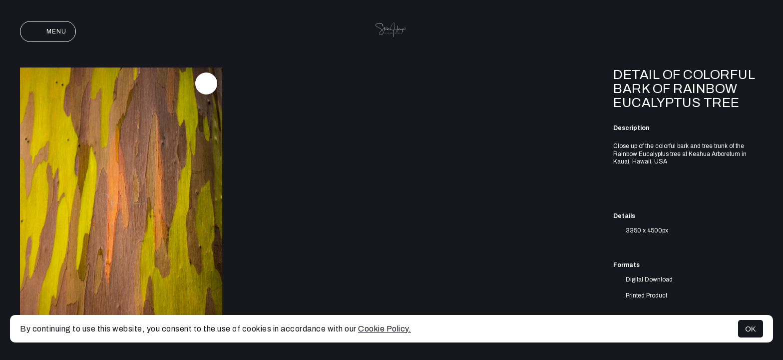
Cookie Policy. (384, 328)
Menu (47, 32)
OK (750, 328)
